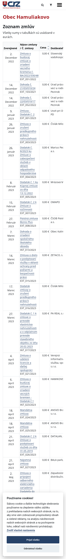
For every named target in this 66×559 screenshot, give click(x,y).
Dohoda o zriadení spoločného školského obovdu (27, 239)
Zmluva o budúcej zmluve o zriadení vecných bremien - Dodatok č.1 (27, 390)
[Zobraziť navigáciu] (59, 5)
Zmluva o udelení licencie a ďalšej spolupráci (26, 363)
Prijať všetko (33, 540)
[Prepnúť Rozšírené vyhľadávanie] (51, 5)
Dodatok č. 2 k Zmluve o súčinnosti (28, 205)
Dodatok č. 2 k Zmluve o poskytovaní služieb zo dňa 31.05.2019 (28, 444)
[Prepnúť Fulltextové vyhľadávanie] (42, 5)
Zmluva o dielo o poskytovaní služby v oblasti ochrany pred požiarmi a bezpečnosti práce (29, 266)
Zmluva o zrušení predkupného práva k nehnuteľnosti (28, 131)
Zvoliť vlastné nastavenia (21, 530)
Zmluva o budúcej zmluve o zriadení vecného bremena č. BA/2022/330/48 (29, 64)
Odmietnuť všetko (33, 548)
